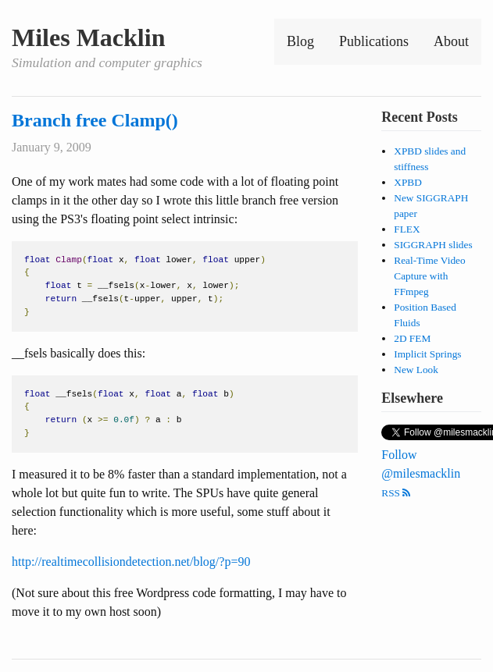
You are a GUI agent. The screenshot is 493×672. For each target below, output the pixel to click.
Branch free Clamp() (95, 120)
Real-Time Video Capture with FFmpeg (429, 275)
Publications (374, 41)
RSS (395, 493)
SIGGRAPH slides (433, 245)
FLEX (407, 229)
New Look (416, 369)
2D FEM (412, 338)
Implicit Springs (427, 354)
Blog (300, 41)
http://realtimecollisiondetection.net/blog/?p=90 (131, 561)
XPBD (408, 182)
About (451, 41)
